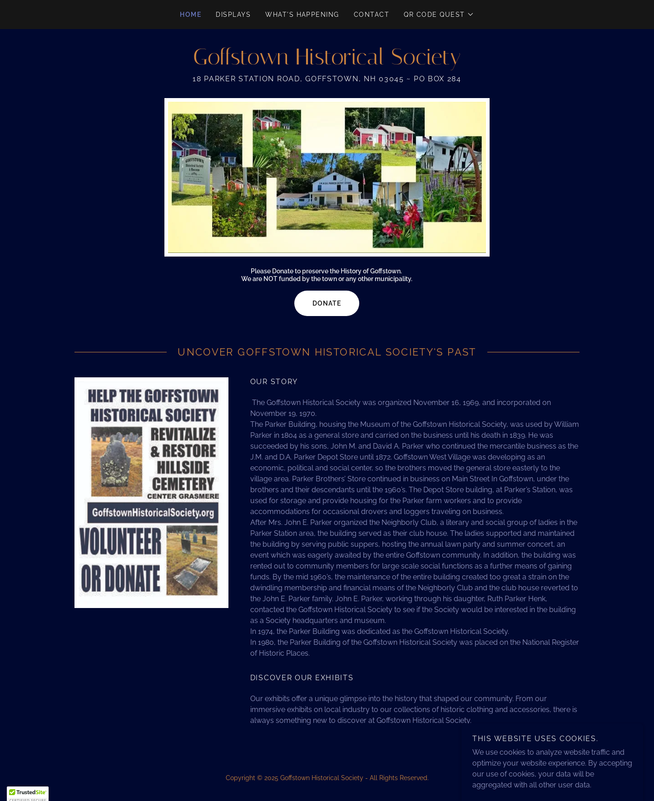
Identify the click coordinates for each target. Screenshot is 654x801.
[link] (326, 62)
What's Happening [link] (302, 14)
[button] (439, 14)
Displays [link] (233, 14)
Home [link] (190, 14)
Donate (326, 303)
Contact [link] (372, 14)
